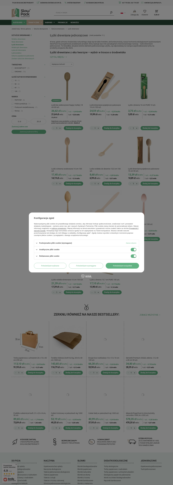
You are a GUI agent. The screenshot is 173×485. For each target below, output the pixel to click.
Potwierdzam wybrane (50, 266)
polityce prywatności (59, 228)
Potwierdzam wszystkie (122, 266)
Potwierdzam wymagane (86, 266)
